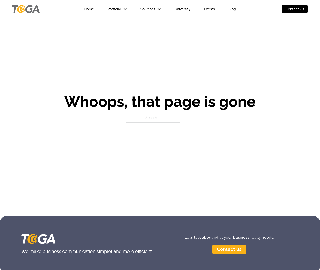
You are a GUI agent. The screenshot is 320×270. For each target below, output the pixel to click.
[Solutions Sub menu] (159, 9)
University (182, 9)
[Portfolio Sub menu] (125, 9)
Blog (232, 9)
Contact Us (295, 9)
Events (209, 9)
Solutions (147, 9)
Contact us (229, 249)
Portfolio (114, 9)
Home (89, 9)
